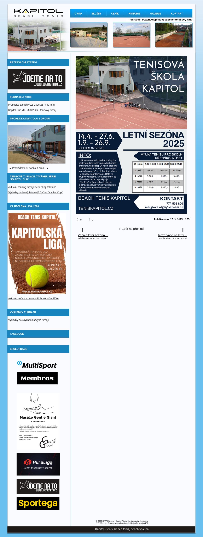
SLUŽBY (97, 13)
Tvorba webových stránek (118, 523)
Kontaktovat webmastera (138, 521)
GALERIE (155, 13)
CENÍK (115, 13)
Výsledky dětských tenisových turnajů (29, 320)
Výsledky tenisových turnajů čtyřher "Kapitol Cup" (35, 192)
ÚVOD (78, 13)
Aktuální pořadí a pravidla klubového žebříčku (33, 298)
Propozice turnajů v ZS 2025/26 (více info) (31, 104)
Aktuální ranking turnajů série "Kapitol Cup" (32, 187)
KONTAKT (177, 13)
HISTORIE (134, 13)
